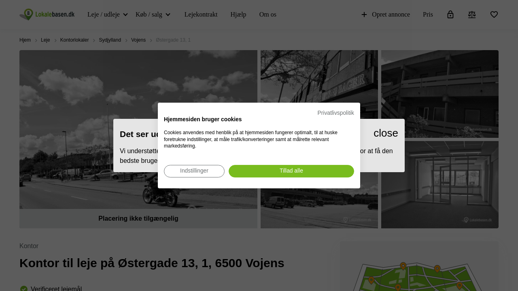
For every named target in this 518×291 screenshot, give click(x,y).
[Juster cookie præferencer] (194, 171)
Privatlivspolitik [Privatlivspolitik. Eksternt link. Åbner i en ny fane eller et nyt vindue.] (336, 113)
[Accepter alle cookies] (291, 171)
